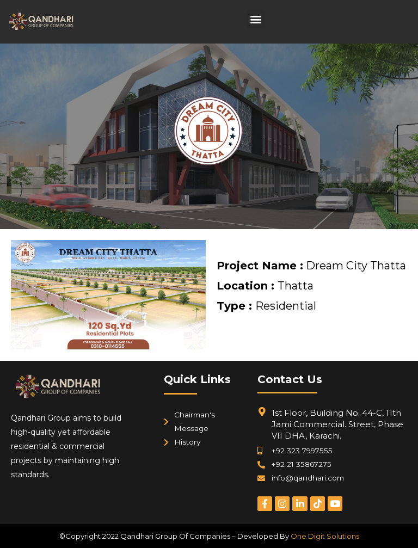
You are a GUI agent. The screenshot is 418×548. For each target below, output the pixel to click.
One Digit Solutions (325, 536)
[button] (256, 19)
